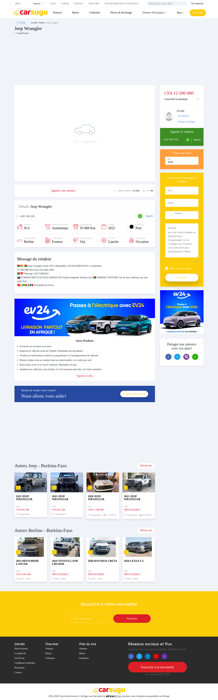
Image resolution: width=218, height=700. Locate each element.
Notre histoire (21, 648)
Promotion (19, 667)
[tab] (181, 99)
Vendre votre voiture (134, 393)
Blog (53, 3)
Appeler (149, 216)
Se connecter (197, 3)
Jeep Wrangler (52, 22)
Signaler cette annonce (63, 190)
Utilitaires (94, 12)
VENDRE (197, 12)
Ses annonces (183, 116)
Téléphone (178, 213)
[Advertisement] (61, 61)
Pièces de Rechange (121, 12)
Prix (169, 159)
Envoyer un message (186, 121)
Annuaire (93, 3)
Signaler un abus (85, 376)
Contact (78, 3)
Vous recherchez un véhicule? (121, 3)
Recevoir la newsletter (180, 268)
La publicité (20, 653)
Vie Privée (19, 658)
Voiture (42, 22)
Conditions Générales (24, 663)
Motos (75, 12)
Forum (65, 3)
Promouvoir (31, 190)
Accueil (34, 22)
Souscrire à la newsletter (157, 667)
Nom (170, 190)
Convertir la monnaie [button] (176, 99)
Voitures (57, 12)
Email (170, 203)
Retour (21, 22)
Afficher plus (146, 465)
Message (172, 228)
